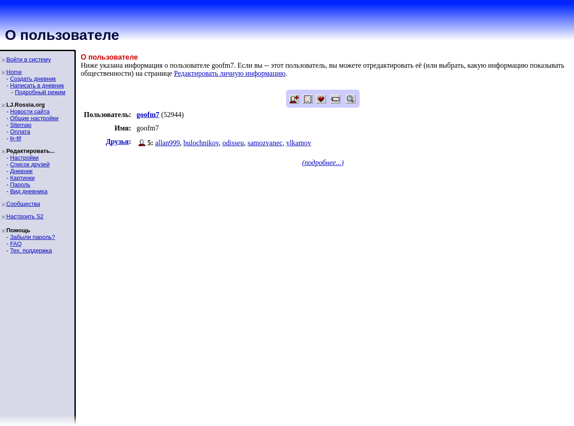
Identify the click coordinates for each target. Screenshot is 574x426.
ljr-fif (15, 138)
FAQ (16, 243)
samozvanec (265, 143)
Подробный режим (40, 92)
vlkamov (298, 143)
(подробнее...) (323, 162)
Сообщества (23, 203)
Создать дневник (33, 78)
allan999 (167, 143)
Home (14, 72)
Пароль (20, 184)
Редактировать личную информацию (230, 73)
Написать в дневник (37, 85)
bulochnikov (201, 143)
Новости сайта (29, 111)
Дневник (21, 171)
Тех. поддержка (31, 250)
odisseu (233, 143)
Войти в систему (28, 59)
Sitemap (20, 125)
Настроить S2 (24, 216)
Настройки (24, 157)
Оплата (20, 131)
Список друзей (29, 164)
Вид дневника (29, 191)
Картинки (22, 177)
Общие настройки (34, 118)
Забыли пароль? (32, 237)
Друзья (117, 141)
